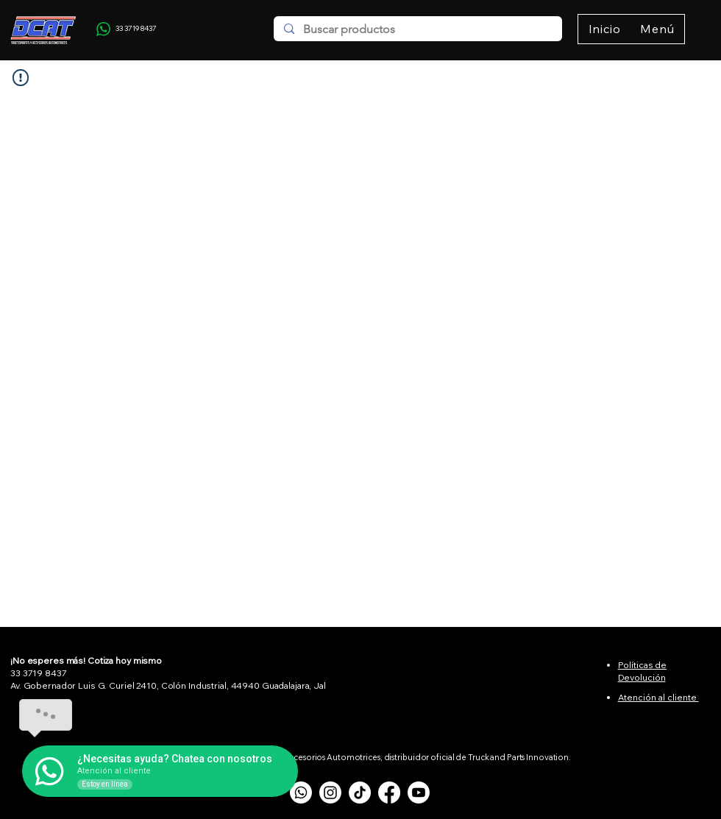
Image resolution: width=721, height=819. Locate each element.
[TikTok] (360, 792)
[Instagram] (330, 792)
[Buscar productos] (417, 29)
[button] (657, 29)
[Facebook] (389, 792)
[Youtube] (419, 792)
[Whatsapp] (301, 792)
